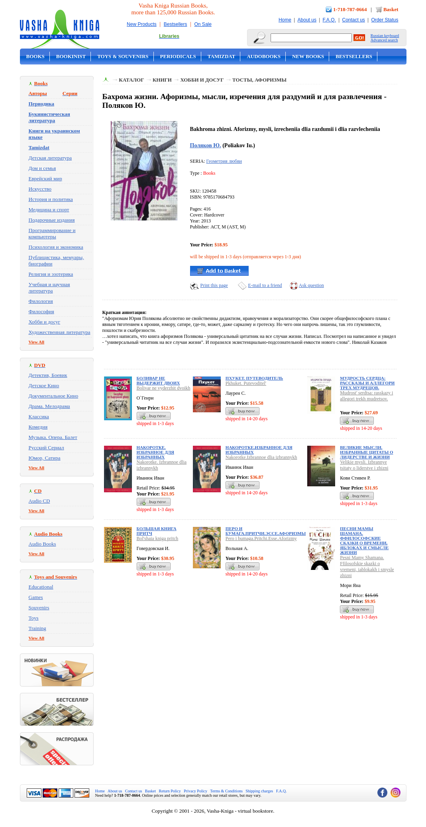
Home (285, 20)
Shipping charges (259, 791)
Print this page (214, 285)
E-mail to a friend (265, 285)
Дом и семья (42, 168)
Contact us (353, 20)
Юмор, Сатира (45, 458)
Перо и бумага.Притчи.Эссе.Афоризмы (266, 531)
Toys (34, 618)
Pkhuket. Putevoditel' (246, 383)
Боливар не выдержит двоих (158, 380)
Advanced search (384, 40)
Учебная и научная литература (49, 287)
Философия (41, 311)
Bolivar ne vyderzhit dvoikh (163, 388)
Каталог (131, 80)
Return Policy (170, 791)
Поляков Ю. (205, 145)
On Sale (203, 24)
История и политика (51, 199)
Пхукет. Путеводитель (254, 378)
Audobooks (264, 56)
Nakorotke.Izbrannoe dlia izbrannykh (261, 457)
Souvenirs (39, 607)
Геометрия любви (224, 161)
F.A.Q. (329, 20)
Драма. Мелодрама (49, 406)
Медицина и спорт (49, 210)
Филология (41, 301)
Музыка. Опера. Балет (53, 437)
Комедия (38, 427)
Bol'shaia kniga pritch (158, 538)
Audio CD (39, 501)
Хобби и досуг (45, 322)
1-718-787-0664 (350, 9)
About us (307, 20)
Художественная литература (59, 332)
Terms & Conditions (226, 791)
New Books (308, 56)
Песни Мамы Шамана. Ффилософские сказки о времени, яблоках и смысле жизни (364, 540)
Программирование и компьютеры (52, 233)
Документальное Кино (54, 396)
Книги (162, 80)
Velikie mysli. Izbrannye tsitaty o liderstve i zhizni (364, 465)
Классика (39, 416)
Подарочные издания (52, 220)
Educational (41, 587)
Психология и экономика (56, 247)
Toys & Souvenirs (122, 56)
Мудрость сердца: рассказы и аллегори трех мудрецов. (367, 383)
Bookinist (71, 56)
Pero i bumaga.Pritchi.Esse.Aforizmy (261, 538)
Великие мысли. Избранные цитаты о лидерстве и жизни (366, 452)
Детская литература (50, 158)
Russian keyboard (385, 35)
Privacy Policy (195, 791)
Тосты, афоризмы (259, 80)
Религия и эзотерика (51, 274)
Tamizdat (222, 56)
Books (35, 56)
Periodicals (178, 56)
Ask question (311, 285)
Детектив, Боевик (48, 375)
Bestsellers (175, 24)
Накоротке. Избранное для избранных (155, 452)
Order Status (384, 20)
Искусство (40, 189)
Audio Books (42, 544)
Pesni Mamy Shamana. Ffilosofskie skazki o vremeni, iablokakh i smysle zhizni (367, 566)
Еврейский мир (45, 178)
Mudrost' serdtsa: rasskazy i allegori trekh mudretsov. (366, 396)
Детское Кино (44, 385)
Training (37, 628)
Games (36, 597)
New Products (142, 24)
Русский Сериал (46, 448)
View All (37, 341)
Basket (391, 9)
